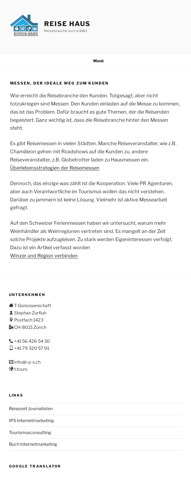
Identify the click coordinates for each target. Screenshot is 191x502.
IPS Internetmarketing (31, 420)
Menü (95, 60)
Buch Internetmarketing (33, 444)
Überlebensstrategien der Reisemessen (54, 168)
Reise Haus (67, 24)
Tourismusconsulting (30, 432)
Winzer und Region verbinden (44, 255)
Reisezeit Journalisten (31, 408)
